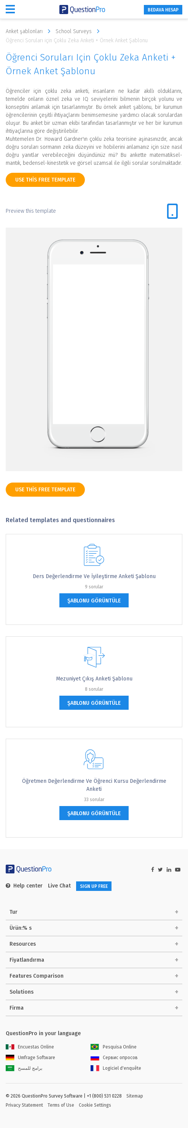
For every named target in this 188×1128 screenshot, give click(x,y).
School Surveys (79, 31)
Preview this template (31, 211)
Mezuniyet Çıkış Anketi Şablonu (94, 679)
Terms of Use (61, 1105)
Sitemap (134, 1096)
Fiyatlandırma (27, 960)
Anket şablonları (30, 31)
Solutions (21, 992)
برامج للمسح (24, 1068)
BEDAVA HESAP (163, 10)
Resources (23, 944)
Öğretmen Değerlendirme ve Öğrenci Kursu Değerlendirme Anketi (94, 785)
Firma (17, 1008)
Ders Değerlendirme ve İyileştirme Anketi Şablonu (94, 576)
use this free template (45, 180)
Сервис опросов (114, 1057)
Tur (14, 912)
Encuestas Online (30, 1047)
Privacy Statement (24, 1105)
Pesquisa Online (114, 1047)
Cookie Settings (95, 1105)
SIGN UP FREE (94, 886)
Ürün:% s (21, 928)
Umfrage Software (30, 1057)
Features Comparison (37, 976)
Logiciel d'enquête (116, 1068)
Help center (24, 886)
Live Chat (59, 886)
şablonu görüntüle (94, 600)
